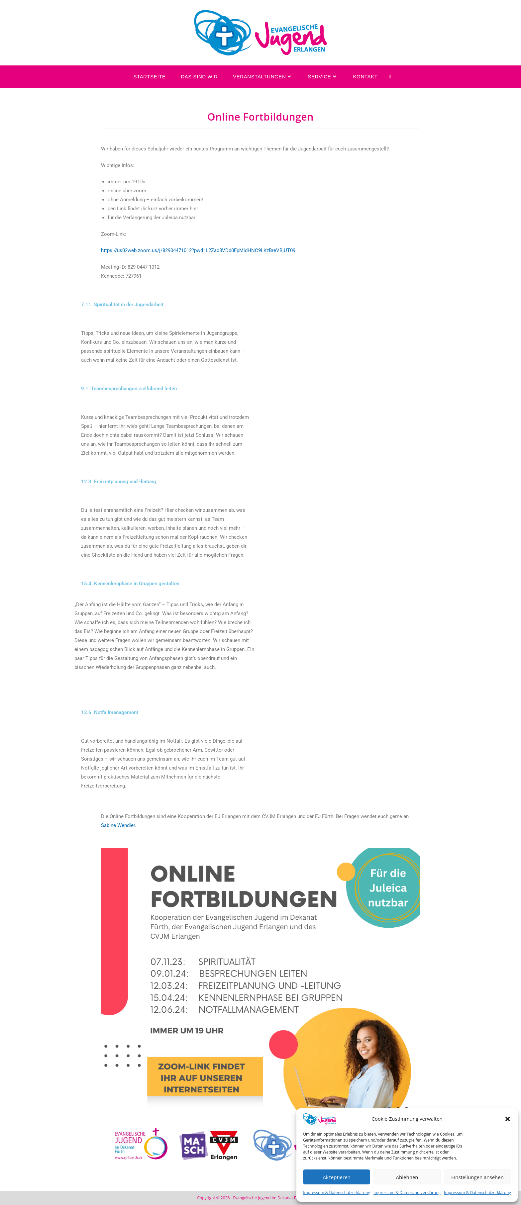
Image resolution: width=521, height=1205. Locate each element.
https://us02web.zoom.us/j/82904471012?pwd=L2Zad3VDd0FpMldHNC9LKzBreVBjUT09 (198, 250)
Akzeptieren (336, 1177)
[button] (507, 1119)
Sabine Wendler (118, 825)
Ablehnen (407, 1177)
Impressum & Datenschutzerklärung (336, 1192)
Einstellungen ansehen (477, 1177)
